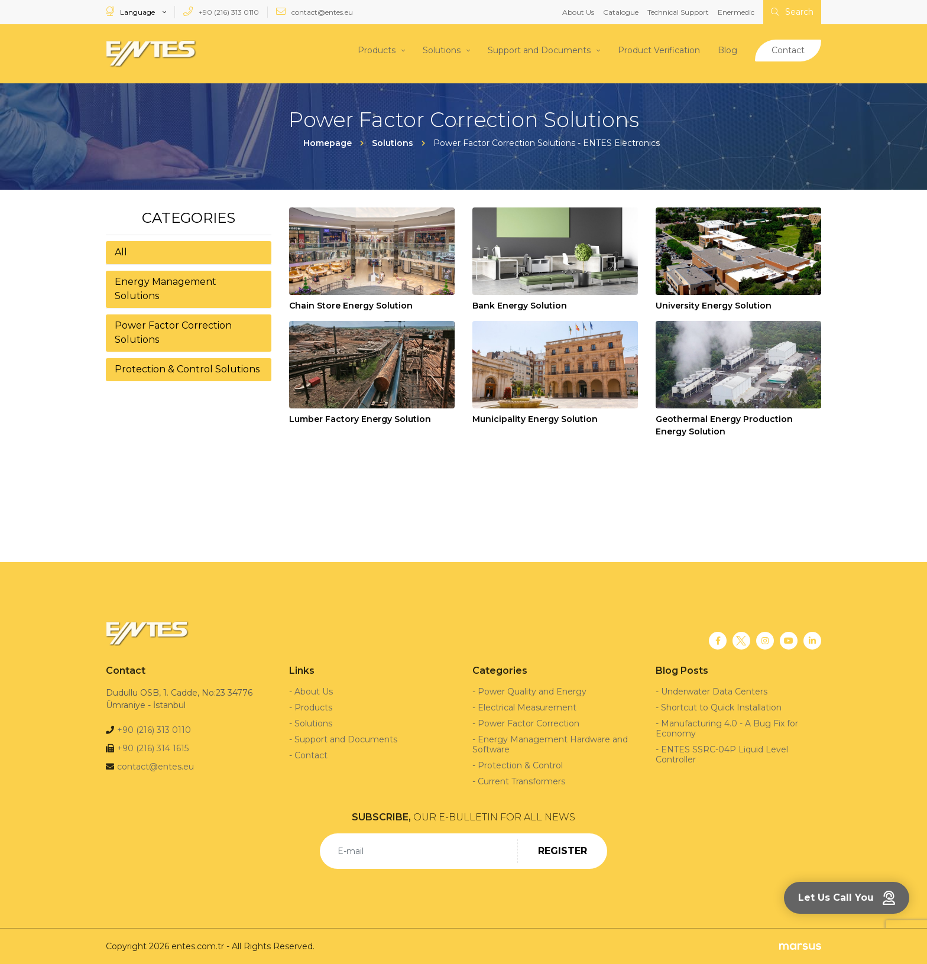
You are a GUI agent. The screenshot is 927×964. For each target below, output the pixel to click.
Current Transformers (521, 780)
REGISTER (562, 850)
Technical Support (678, 12)
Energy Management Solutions (165, 288)
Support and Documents (539, 50)
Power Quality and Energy (532, 691)
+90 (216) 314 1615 (153, 747)
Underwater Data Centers (714, 691)
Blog (727, 50)
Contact (788, 50)
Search (792, 12)
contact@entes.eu (314, 12)
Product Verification (659, 50)
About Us (578, 12)
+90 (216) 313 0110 (221, 12)
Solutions (442, 50)
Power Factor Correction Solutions (173, 332)
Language (131, 12)
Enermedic (736, 12)
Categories (188, 217)
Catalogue (620, 12)
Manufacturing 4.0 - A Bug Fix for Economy (727, 728)
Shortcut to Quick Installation (721, 707)
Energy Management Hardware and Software (550, 743)
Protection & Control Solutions (187, 368)
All (121, 251)
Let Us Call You (846, 898)
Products (377, 50)
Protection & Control (520, 764)
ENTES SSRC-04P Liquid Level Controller (722, 754)
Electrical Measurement (527, 707)
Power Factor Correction (528, 723)
